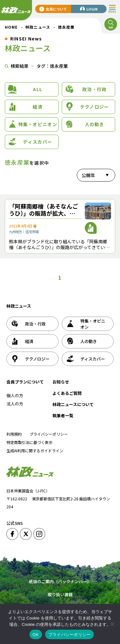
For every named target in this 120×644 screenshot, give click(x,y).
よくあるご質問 (67, 393)
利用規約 (14, 434)
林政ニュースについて (73, 404)
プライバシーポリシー (48, 434)
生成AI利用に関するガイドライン (34, 450)
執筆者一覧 (62, 415)
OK (36, 634)
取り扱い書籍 (60, 594)
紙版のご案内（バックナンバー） (60, 581)
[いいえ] (112, 624)
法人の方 (14, 404)
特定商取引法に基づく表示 (29, 442)
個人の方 (14, 395)
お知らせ (60, 382)
